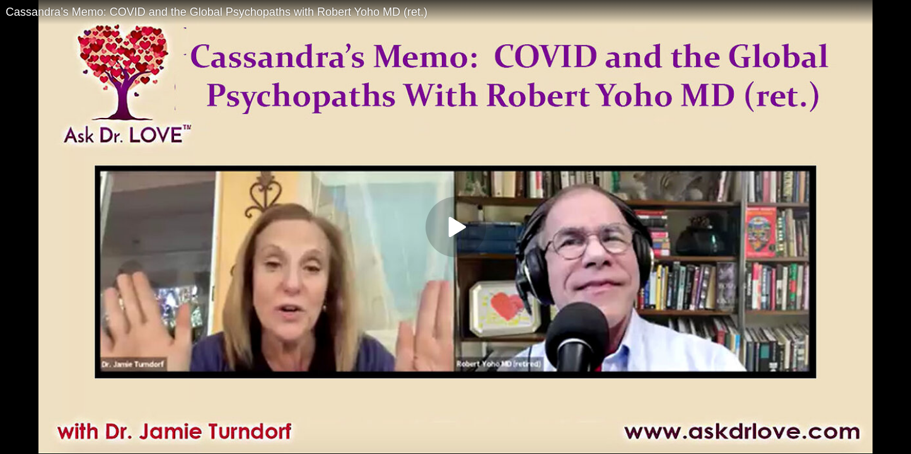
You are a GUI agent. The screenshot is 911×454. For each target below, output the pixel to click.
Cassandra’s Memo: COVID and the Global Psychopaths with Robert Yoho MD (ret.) (216, 12)
